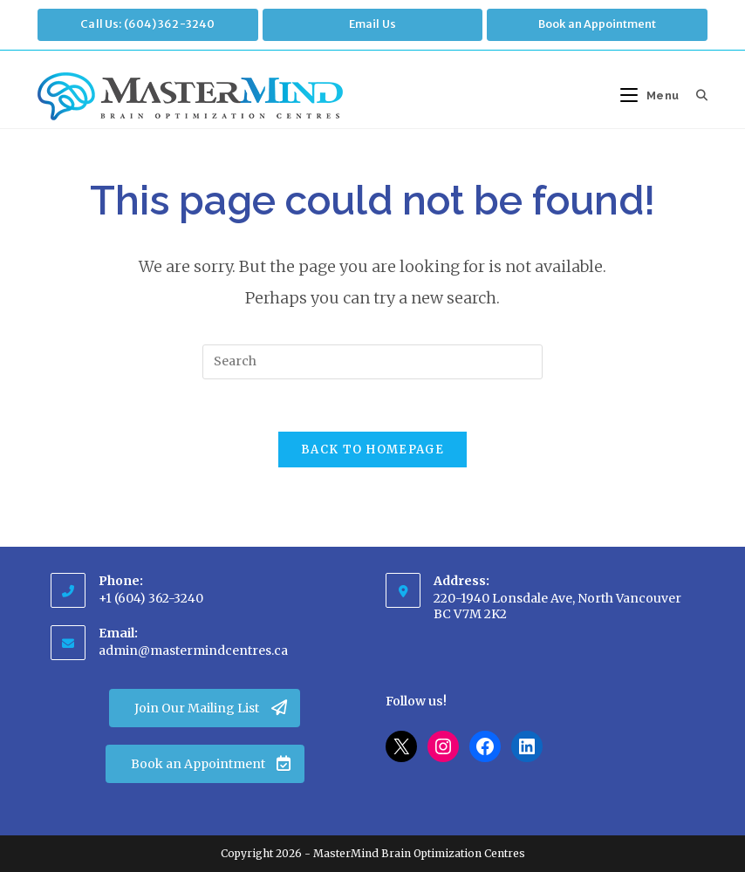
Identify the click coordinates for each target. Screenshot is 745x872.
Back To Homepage (372, 450)
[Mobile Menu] (651, 95)
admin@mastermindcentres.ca (193, 650)
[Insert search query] (372, 361)
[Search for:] (695, 95)
